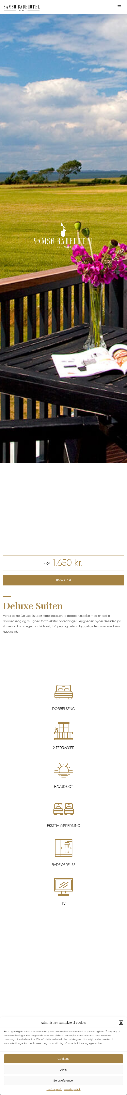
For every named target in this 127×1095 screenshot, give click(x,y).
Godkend (63, 1065)
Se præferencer (63, 1087)
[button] (121, 1030)
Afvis (63, 1076)
